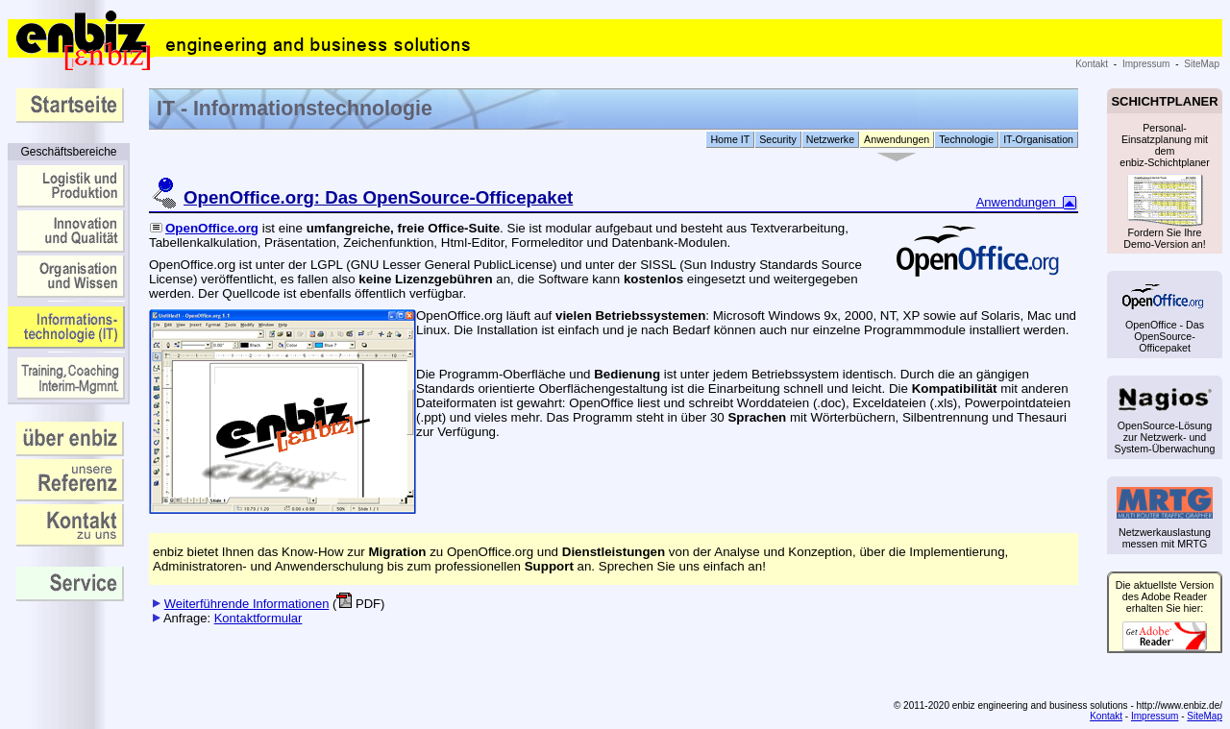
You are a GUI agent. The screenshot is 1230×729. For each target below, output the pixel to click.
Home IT (730, 139)
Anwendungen (896, 139)
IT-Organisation (1038, 139)
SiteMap (1201, 64)
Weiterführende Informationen (247, 603)
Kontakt (1091, 64)
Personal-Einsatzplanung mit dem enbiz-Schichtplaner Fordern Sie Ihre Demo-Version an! (1164, 183)
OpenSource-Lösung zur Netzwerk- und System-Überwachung (1165, 420)
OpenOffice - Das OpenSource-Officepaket (1165, 317)
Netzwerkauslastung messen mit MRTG (1165, 518)
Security (778, 139)
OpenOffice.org (203, 228)
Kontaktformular (258, 618)
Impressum (1145, 64)
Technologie (966, 139)
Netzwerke (830, 139)
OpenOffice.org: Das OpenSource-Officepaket (378, 197)
